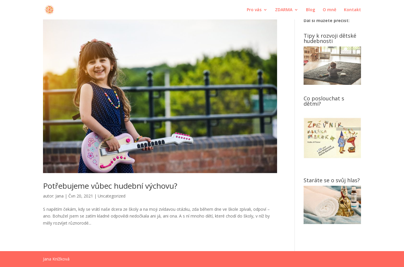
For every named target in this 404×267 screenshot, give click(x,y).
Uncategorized (111, 196)
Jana (59, 196)
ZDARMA (283, 10)
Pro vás (254, 10)
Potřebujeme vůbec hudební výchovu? (110, 185)
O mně (329, 10)
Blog (310, 10)
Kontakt (352, 10)
